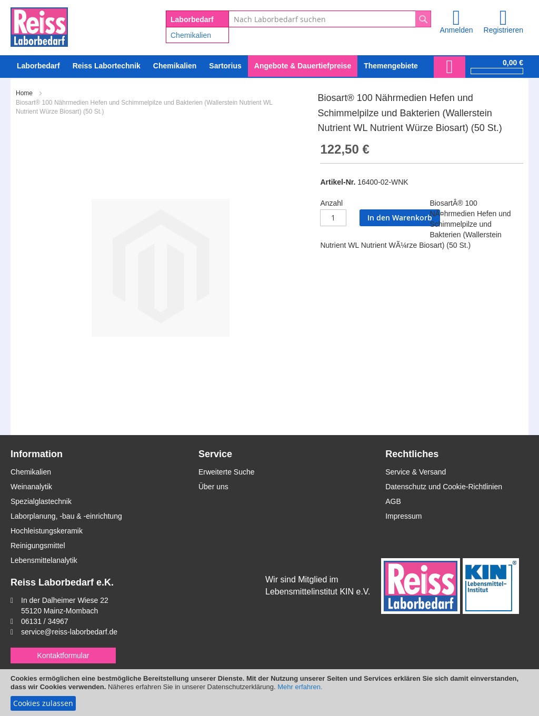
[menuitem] (175, 66)
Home (24, 93)
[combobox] (329, 19)
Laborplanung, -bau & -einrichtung (66, 516)
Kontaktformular (63, 655)
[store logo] (39, 25)
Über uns (213, 486)
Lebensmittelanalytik (44, 560)
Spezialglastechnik (41, 501)
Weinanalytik (31, 486)
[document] (269, 692)
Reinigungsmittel (38, 545)
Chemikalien (191, 35)
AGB (393, 501)
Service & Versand (415, 472)
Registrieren (503, 30)
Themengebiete (391, 66)
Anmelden (456, 30)
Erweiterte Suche (226, 472)
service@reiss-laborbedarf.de (69, 632)
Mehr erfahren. (299, 687)
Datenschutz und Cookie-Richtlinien (443, 486)
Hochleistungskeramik (47, 531)
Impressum (403, 516)
